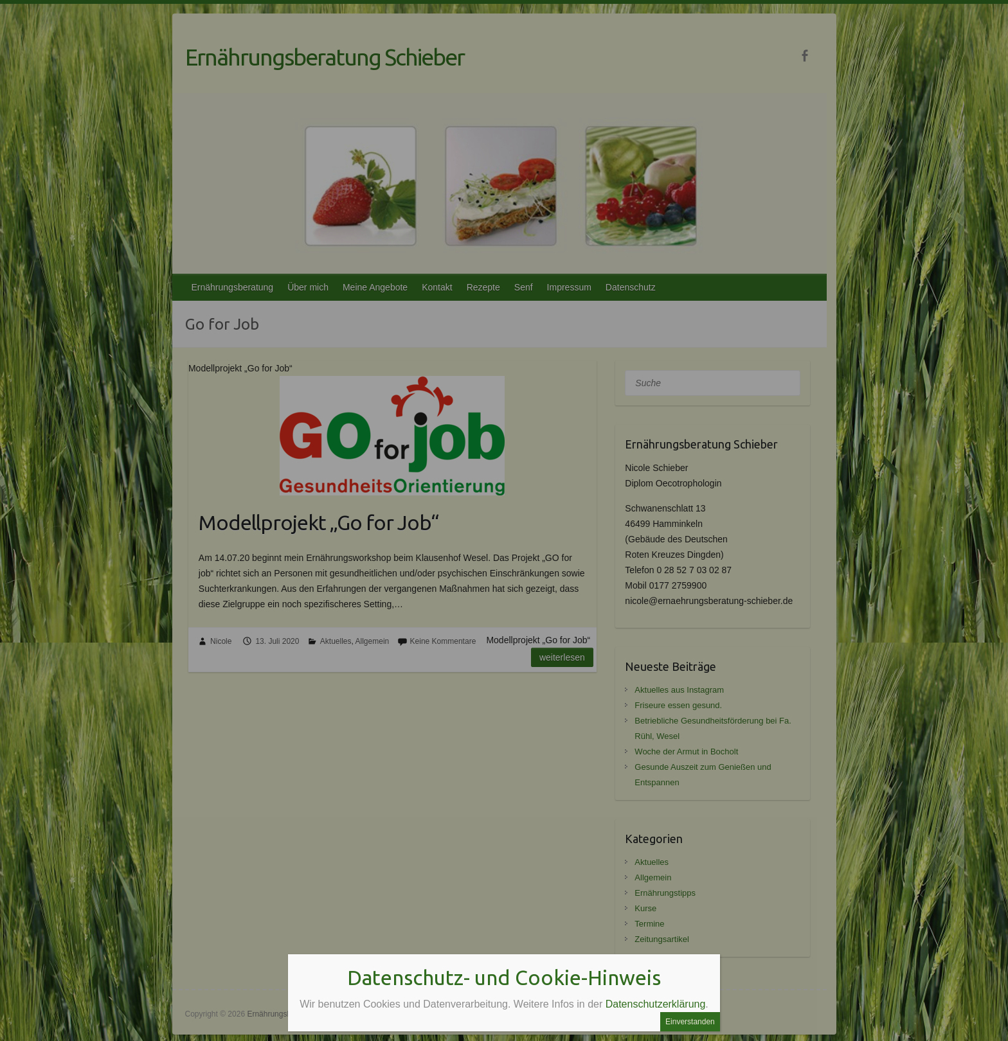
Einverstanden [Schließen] (690, 1021)
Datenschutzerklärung (656, 1004)
